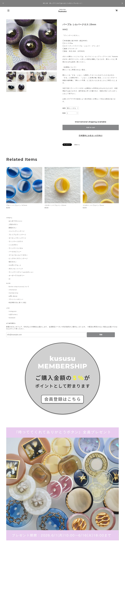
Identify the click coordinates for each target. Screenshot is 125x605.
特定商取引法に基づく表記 (17, 302)
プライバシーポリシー (16, 299)
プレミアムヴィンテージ (17, 234)
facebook (12, 318)
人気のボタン (13, 224)
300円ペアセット (15, 265)
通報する (77, 144)
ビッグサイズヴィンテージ (18, 258)
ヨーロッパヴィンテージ (17, 238)
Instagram (13, 311)
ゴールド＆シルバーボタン (18, 255)
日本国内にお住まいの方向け (90, 136)
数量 (64, 113)
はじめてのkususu (15, 221)
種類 (64, 108)
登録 (100, 334)
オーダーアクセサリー (17, 275)
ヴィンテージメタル (16, 248)
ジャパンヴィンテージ (17, 231)
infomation (13, 290)
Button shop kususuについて (19, 286)
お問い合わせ (13, 296)
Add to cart (90, 127)
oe (9, 279)
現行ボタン (13, 262)
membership (13, 293)
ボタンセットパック (16, 269)
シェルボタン (13, 245)
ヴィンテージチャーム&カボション (21, 272)
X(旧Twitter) (13, 314)
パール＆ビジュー (15, 251)
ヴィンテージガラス (16, 241)
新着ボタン (13, 228)
